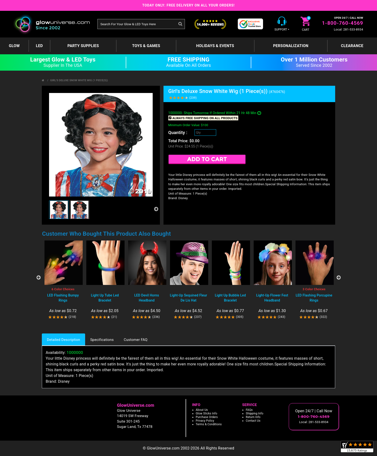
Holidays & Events (215, 45)
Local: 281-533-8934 (348, 29)
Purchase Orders (207, 417)
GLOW (14, 45)
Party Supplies (83, 45)
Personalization (290, 45)
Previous (38, 277)
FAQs (249, 410)
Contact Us (253, 420)
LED (39, 45)
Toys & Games (146, 45)
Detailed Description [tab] (63, 340)
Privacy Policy (205, 420)
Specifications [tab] (102, 340)
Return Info (253, 417)
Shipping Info (254, 413)
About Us (202, 410)
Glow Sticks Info (206, 413)
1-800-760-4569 (342, 23)
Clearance (352, 45)
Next (338, 277)
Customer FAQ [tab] (135, 340)
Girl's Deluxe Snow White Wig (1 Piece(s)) (79, 80)
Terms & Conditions (209, 424)
